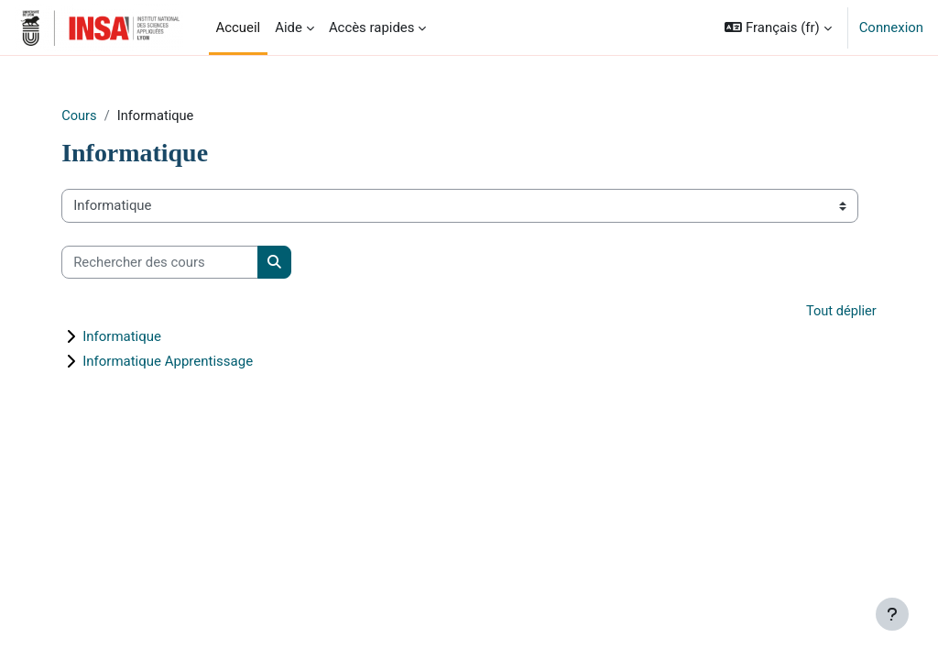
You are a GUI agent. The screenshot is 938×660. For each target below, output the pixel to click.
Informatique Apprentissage (192, 362)
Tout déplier (815, 312)
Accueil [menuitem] (238, 27)
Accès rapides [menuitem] (372, 27)
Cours (104, 116)
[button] (778, 27)
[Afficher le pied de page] (892, 614)
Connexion (891, 27)
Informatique (146, 337)
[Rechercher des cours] (184, 262)
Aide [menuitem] (288, 27)
